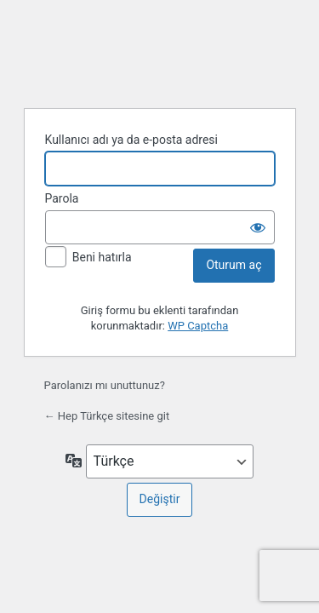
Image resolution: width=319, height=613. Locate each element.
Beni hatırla (102, 257)
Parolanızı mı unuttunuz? (104, 385)
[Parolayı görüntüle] (258, 227)
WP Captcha (198, 325)
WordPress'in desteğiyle (160, 52)
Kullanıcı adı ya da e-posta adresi (132, 139)
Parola (62, 198)
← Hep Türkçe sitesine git (107, 416)
